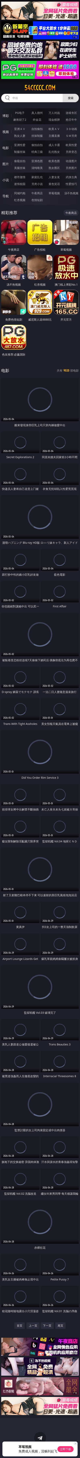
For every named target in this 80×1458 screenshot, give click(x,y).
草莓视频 (54, 193)
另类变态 (71, 152)
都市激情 (19, 177)
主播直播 (54, 136)
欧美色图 (54, 161)
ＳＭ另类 (71, 136)
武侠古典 (71, 177)
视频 (5, 132)
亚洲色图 (37, 161)
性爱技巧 (71, 184)
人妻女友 (54, 177)
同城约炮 (19, 193)
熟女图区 (54, 168)
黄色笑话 (54, 184)
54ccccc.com (39, 88)
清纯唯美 (37, 168)
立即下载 (65, 1449)
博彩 (5, 115)
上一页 (33, 1325)
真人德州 (37, 113)
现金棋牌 (54, 120)
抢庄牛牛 (71, 120)
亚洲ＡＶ (19, 129)
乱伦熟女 (54, 152)
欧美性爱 (71, 145)
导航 (5, 196)
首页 (19, 1325)
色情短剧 (37, 200)
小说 (5, 180)
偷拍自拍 (37, 145)
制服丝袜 (19, 152)
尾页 (60, 1325)
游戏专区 (71, 113)
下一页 (47, 1325)
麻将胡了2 (19, 120)
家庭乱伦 (37, 177)
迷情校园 (19, 184)
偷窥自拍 (19, 161)
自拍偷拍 (37, 129)
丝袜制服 (37, 136)
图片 (5, 164)
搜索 (71, 98)
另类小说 (37, 184)
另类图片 (71, 168)
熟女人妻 (19, 136)
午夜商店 (37, 193)
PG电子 (20, 113)
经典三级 (37, 152)
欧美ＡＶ (54, 129)
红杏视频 (19, 200)
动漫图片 (71, 161)
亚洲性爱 (19, 145)
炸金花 (37, 120)
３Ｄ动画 (71, 129)
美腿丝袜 (19, 168)
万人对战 (54, 113)
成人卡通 (54, 145)
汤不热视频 (71, 193)
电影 (5, 148)
